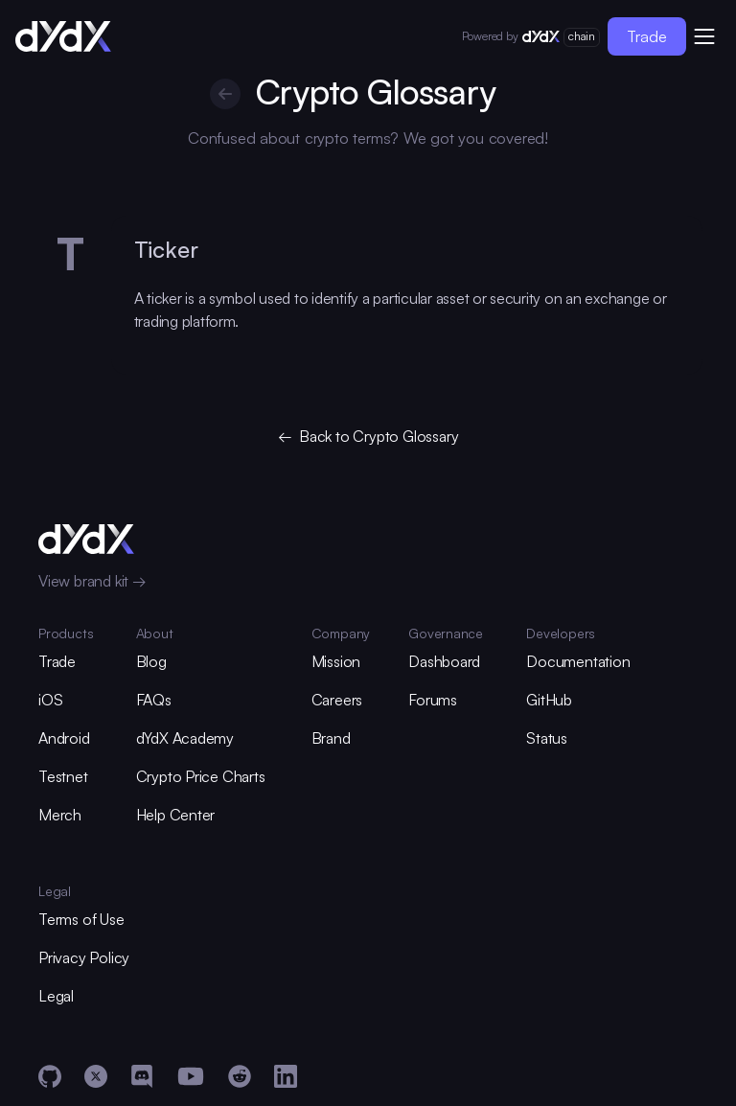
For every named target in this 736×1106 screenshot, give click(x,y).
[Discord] (141, 1076)
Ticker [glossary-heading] (166, 249)
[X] (95, 1076)
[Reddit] (239, 1076)
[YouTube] (190, 1076)
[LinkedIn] (285, 1076)
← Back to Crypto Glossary (368, 436)
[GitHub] (49, 1076)
